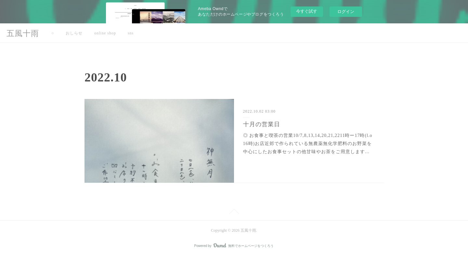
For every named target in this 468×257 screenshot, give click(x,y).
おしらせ (74, 33)
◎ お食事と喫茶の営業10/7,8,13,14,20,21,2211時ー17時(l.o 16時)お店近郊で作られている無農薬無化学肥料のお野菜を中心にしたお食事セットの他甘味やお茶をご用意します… (307, 143)
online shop (105, 33)
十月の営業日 (261, 124)
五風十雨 (22, 33)
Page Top (234, 212)
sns (131, 33)
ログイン (345, 11)
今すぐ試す (306, 11)
